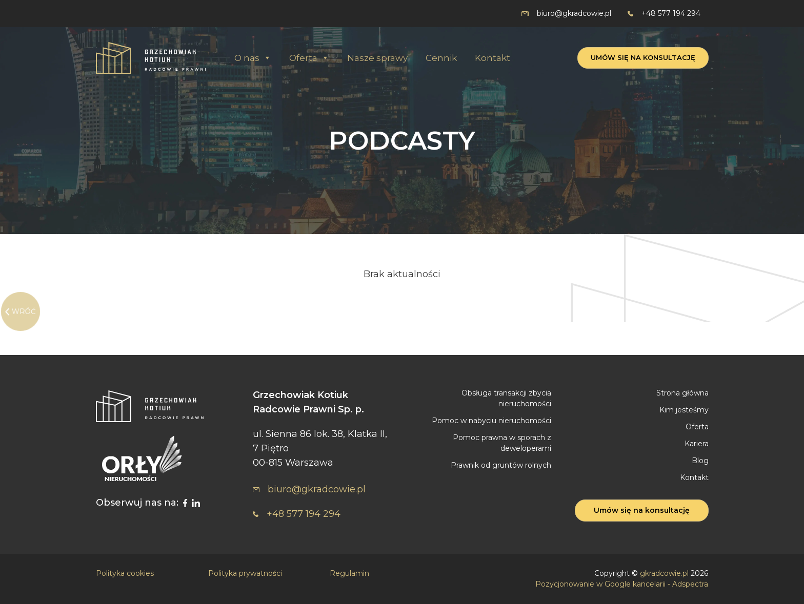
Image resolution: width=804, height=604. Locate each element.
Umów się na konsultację (643, 57)
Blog (700, 460)
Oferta (309, 58)
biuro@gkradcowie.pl (566, 13)
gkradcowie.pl (664, 573)
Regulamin (349, 573)
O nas (252, 58)
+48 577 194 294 (664, 13)
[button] (267, 58)
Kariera (697, 443)
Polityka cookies (125, 573)
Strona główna (682, 393)
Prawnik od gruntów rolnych (501, 465)
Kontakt (492, 58)
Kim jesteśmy (684, 409)
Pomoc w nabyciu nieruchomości (491, 420)
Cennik (441, 58)
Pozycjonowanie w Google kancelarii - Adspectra (621, 584)
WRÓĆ (24, 311)
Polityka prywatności (245, 573)
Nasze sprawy (377, 58)
